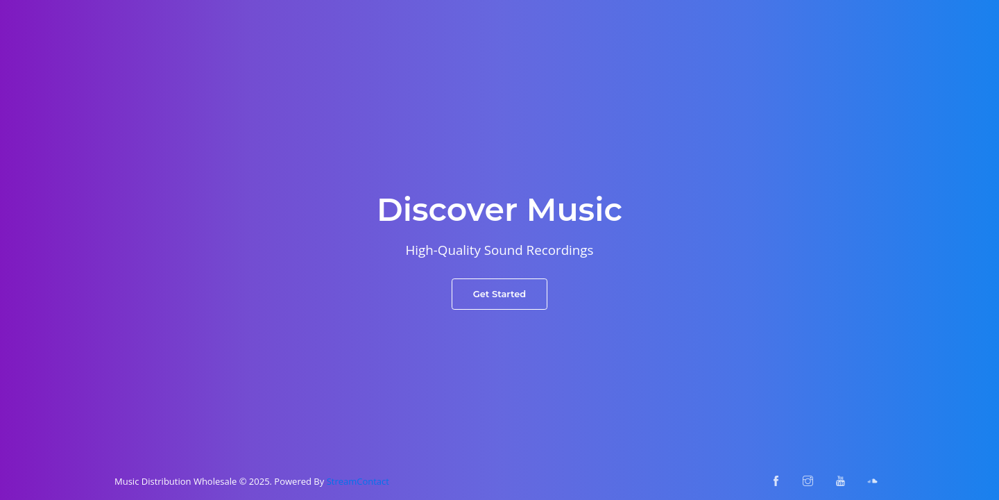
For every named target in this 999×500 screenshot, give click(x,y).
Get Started (500, 293)
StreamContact (358, 481)
